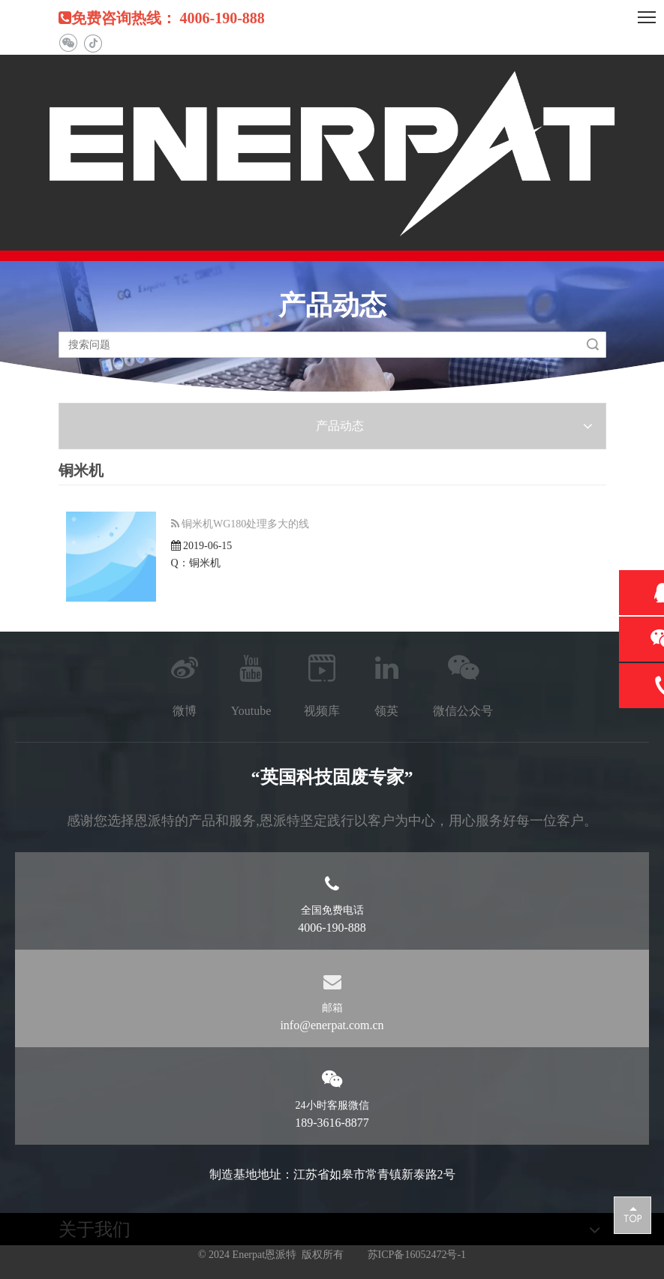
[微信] (68, 43)
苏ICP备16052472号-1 (417, 1254)
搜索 (592, 344)
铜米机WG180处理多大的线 (245, 524)
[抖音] (92, 43)
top (632, 1214)
